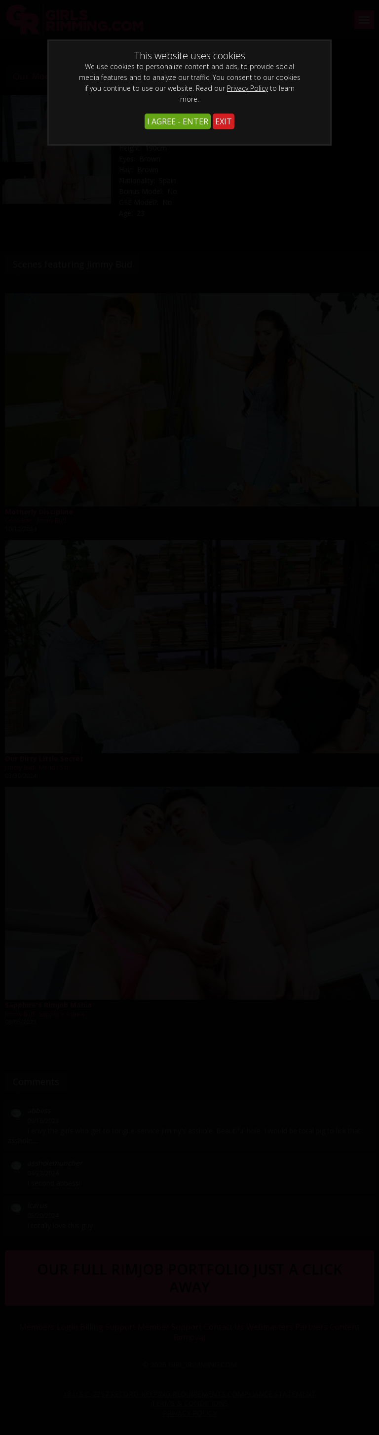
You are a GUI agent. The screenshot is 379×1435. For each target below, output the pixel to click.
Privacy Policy (247, 88)
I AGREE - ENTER (177, 121)
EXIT (223, 121)
